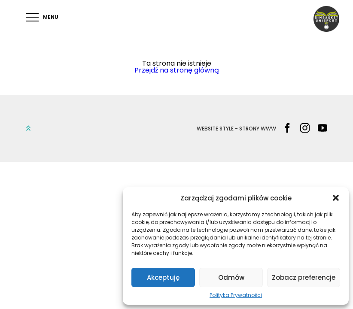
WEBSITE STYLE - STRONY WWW (236, 128)
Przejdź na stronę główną (176, 70)
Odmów (231, 277)
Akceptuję (163, 277)
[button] (336, 198)
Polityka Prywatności (236, 295)
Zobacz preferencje (303, 277)
